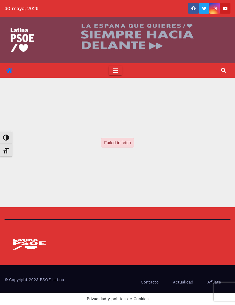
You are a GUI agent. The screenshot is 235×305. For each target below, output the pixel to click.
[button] (223, 70)
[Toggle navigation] (115, 70)
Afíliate (214, 282)
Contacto (150, 282)
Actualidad (183, 282)
